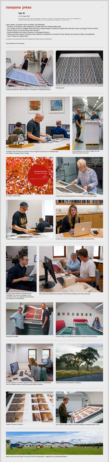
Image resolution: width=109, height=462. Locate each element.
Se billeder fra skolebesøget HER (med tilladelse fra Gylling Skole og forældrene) (29, 39)
